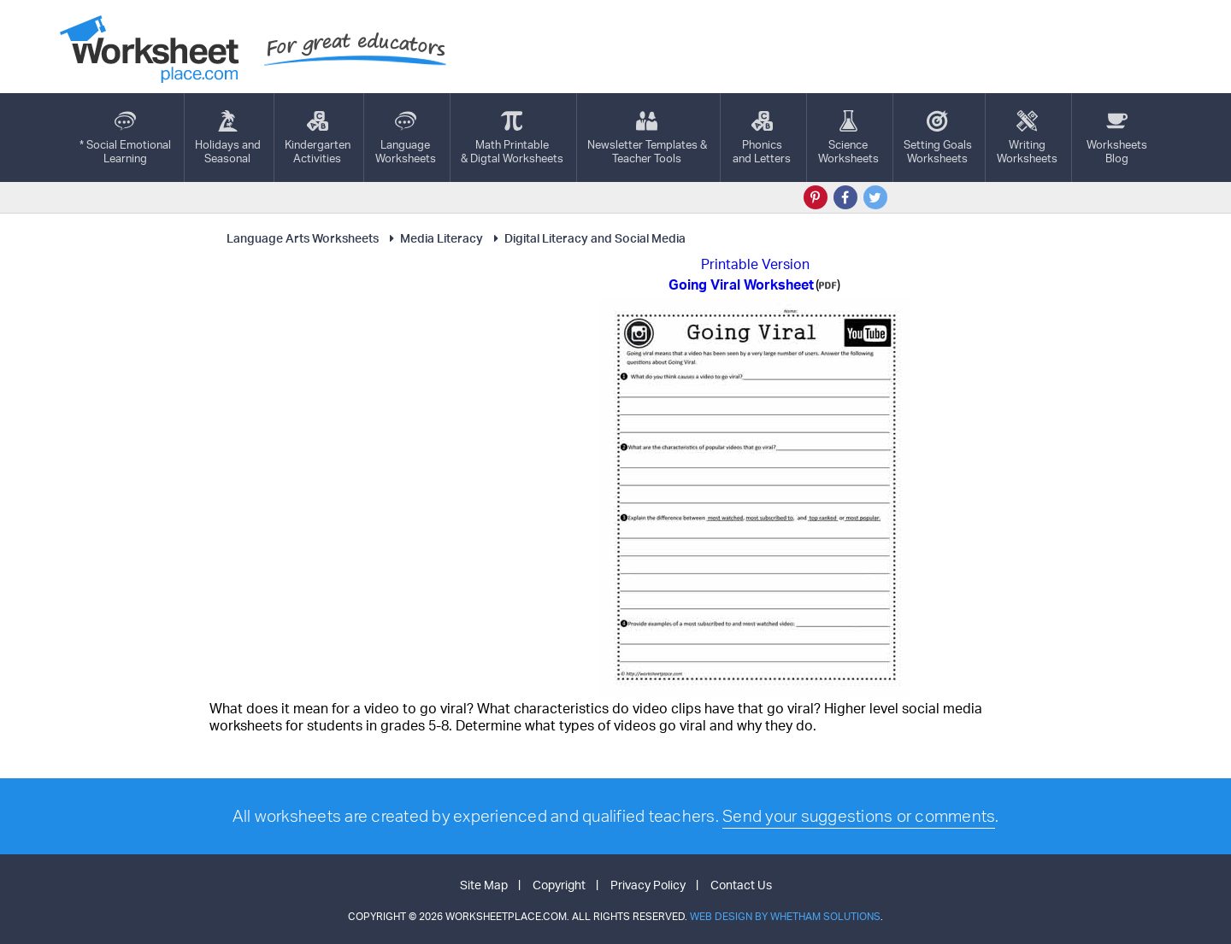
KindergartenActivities (317, 137)
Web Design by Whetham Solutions (785, 916)
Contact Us (741, 884)
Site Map (484, 884)
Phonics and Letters (762, 137)
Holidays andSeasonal (228, 137)
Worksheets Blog (1117, 137)
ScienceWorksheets (848, 137)
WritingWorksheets (1027, 137)
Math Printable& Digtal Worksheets (512, 137)
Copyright (559, 884)
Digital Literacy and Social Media (587, 238)
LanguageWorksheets (405, 137)
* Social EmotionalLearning (125, 137)
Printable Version (755, 264)
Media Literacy (434, 238)
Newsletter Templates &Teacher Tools (647, 137)
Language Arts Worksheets (303, 238)
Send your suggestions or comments (858, 816)
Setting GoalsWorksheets (938, 137)
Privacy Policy (648, 884)
